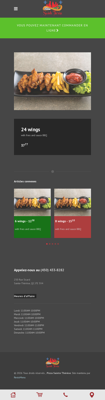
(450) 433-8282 (52, 270)
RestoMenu (20, 377)
